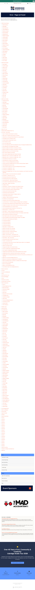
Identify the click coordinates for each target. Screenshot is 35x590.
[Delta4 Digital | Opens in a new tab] (17, 587)
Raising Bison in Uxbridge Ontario (8, 226)
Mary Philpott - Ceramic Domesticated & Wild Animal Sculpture (13, 211)
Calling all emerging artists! (17, 1)
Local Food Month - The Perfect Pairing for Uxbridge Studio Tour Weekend (15, 201)
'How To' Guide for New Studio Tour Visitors (10, 133)
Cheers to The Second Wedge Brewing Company (11, 161)
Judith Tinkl (4, 93)
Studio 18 (3, 431)
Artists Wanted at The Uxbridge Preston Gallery (10, 146)
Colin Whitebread (5, 120)
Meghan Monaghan (6, 35)
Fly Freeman (5, 46)
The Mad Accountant (6, 301)
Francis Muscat (5, 75)
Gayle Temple (5, 117)
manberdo (4, 76)
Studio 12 (3, 422)
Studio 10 (3, 419)
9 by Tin (4, 284)
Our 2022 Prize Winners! (7, 220)
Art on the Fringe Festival (7, 143)
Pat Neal (4, 55)
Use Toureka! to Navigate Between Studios (10, 250)
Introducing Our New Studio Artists (8, 192)
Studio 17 (3, 430)
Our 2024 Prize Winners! (7, 223)
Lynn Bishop (5, 87)
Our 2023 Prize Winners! (7, 222)
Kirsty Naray (5, 358)
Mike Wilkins (5, 26)
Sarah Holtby (5, 57)
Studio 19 (3, 433)
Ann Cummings (5, 48)
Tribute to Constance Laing (7, 245)
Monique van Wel (5, 92)
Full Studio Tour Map (5, 457)
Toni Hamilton (5, 404)
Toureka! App (4, 467)
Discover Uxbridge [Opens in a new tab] (5, 480)
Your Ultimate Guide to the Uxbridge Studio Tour (11, 266)
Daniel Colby (5, 90)
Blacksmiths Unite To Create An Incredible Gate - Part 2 (12, 157)
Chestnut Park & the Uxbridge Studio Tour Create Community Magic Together (15, 163)
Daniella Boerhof (5, 34)
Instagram (7, 3)
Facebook (5, 3)
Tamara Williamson (6, 29)
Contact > (29, 574)
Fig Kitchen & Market (6, 289)
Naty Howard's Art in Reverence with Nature (10, 214)
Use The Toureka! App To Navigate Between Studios (11, 248)
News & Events (4, 308)
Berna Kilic (4, 105)
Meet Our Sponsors (5, 282)
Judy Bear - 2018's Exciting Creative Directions (10, 197)
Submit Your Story (5, 447)
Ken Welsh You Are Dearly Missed (8, 198)
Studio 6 (3, 444)
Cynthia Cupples (5, 65)
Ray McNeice (5, 113)
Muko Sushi (4, 292)
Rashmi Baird (5, 106)
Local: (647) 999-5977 (5, 574)
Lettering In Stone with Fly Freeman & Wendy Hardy (11, 200)
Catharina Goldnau (6, 103)
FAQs (3, 273)
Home (3, 278)
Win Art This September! (7, 263)
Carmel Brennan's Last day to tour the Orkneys (10, 160)
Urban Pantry (5, 298)
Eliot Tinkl (4, 95)
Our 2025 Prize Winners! (7, 225)
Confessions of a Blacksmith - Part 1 (9, 168)
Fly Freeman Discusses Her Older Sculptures (10, 178)
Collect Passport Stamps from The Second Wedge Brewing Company (14, 166)
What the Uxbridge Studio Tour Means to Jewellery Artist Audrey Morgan (15, 260)
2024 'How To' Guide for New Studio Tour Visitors (11, 135)
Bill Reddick (4, 119)
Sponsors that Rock (5, 416)
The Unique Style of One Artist (8, 243)
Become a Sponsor (5, 268)
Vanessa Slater (5, 78)
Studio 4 (3, 442)
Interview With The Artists (6, 281)
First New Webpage (5, 276)
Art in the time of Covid (6, 141)
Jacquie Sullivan (5, 37)
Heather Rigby (5, 79)
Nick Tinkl (4, 96)
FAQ (2, 483)
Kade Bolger (5, 102)
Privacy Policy (4, 411)
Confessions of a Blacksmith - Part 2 (9, 169)
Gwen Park (4, 70)
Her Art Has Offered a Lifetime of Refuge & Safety (11, 189)
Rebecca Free (5, 67)
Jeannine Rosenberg (6, 49)
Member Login (4, 306)
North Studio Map (4, 462)
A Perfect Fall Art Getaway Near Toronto (9, 140)
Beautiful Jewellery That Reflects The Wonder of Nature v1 (12, 149)
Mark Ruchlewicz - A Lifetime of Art (8, 209)
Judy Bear (4, 348)
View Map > (17, 574)
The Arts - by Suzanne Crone (7, 240)
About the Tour (4, 478)
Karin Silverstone (5, 353)
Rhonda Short (5, 387)
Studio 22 (3, 439)
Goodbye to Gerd (6, 184)
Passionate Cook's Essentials (7, 293)
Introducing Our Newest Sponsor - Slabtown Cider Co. (12, 194)
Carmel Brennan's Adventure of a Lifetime (9, 158)
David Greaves (5, 330)
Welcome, (3, 450)
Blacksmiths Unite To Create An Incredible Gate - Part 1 (12, 155)
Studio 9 (3, 445)
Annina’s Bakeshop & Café (7, 286)
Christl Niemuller (5, 108)
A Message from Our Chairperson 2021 (9, 138)
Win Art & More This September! (8, 262)
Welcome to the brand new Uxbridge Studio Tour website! (12, 259)
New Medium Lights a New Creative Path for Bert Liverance (12, 215)
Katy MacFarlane (5, 32)
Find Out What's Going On (17, 562)
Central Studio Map (5, 459)
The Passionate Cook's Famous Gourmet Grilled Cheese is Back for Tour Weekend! (16, 242)
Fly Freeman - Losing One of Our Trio (9, 175)
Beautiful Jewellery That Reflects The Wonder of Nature (12, 147)
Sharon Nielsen (5, 40)
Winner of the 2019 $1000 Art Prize (8, 265)
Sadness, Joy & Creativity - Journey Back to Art (10, 234)
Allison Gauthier (5, 73)
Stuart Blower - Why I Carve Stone (8, 237)
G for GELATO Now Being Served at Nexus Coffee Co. (12, 181)
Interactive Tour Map (5, 279)
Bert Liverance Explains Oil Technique (9, 152)
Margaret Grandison (6, 114)
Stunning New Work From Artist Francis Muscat (10, 239)
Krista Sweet (5, 359)
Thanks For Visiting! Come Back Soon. (8, 448)
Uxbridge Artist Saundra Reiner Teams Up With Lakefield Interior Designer (14, 251)
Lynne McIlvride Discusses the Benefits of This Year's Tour (12, 208)
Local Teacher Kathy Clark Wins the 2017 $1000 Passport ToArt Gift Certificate (16, 203)
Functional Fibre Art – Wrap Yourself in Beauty (10, 180)
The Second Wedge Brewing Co (8, 300)
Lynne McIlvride (5, 367)
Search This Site (4, 413)
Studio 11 (3, 420)
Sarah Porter (5, 125)
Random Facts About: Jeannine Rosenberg (10, 231)
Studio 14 (3, 425)
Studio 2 (3, 434)
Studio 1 (3, 417)
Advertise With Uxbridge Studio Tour (8, 130)
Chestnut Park (5, 303)
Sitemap (3, 414)
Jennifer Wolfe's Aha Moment (7, 195)
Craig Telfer (4, 84)
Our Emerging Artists (5, 408)
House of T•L (5, 290)
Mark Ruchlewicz (5, 24)
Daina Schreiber (5, 43)
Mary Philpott (5, 64)
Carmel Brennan (5, 81)
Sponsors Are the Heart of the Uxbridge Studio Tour (11, 236)
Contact (28, 3)
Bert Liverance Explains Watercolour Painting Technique (12, 154)
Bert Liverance (5, 111)
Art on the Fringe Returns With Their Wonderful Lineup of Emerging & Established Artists (17, 144)
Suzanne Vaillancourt (6, 400)
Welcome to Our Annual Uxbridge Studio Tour (10, 257)
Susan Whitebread (6, 122)
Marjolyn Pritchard (6, 372)
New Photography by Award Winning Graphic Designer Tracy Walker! (14, 217)
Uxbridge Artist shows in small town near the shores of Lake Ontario (14, 253)
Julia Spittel (4, 116)
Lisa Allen (4, 54)
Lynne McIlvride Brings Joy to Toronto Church (10, 206)
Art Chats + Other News (6, 132)
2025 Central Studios (5, 23)
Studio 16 (3, 428)
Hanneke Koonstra (6, 100)
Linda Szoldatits (5, 38)
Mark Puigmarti (5, 51)
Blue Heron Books (6, 287)
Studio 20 (3, 436)
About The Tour (4, 129)
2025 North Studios (5, 62)
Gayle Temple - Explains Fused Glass (9, 183)
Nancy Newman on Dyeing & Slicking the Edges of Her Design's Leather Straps (15, 212)
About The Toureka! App (6, 475)
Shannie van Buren (6, 395)
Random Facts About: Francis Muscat (9, 229)
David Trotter (5, 52)
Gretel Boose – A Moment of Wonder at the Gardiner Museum (13, 186)
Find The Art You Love (5, 275)
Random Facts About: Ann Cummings (9, 228)
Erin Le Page (5, 60)
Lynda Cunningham (6, 364)
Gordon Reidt (5, 341)
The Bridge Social (5, 295)
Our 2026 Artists (4, 309)
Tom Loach (4, 89)
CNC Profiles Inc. (5, 304)
